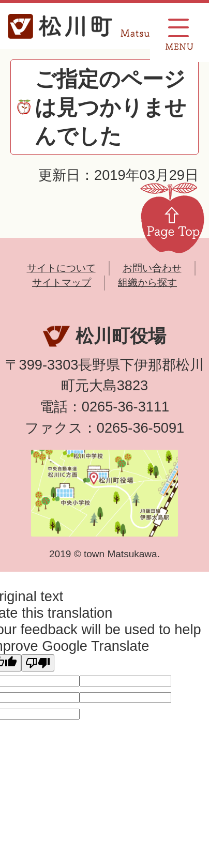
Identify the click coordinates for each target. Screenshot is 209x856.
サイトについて (61, 268)
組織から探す (147, 282)
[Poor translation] (37, 662)
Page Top (172, 217)
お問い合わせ (152, 268)
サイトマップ (61, 282)
